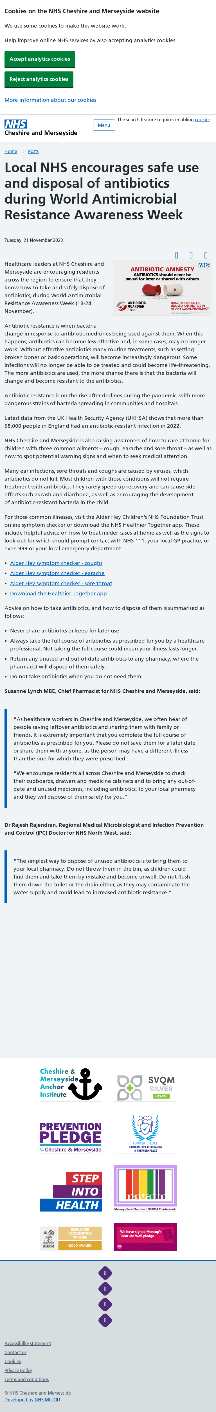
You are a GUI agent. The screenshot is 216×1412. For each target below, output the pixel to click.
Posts (33, 151)
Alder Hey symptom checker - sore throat (61, 583)
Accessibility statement (27, 1343)
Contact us (15, 1352)
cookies (202, 119)
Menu (104, 125)
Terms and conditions (26, 1379)
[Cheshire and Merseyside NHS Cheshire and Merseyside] (41, 128)
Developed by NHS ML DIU (32, 1399)
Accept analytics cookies (40, 59)
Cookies (12, 1361)
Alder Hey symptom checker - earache (57, 573)
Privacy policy (18, 1370)
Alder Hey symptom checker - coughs (56, 563)
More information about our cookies (50, 100)
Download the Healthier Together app (58, 593)
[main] (108, 609)
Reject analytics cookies (39, 79)
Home (10, 151)
